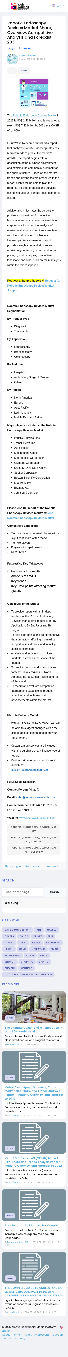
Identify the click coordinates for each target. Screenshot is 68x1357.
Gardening (53, 942)
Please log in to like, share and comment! (31, 866)
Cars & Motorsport (17, 930)
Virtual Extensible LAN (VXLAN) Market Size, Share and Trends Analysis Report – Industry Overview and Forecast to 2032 (33, 1162)
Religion (9, 961)
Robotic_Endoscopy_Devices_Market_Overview (34, 850)
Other (30, 955)
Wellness (26, 968)
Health (27, 48)
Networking (12, 955)
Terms (16, 1334)
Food (23, 942)
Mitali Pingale (27, 55)
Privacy (28, 1334)
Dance (24, 936)
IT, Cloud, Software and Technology (28, 974)
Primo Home (13, 1044)
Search (54, 892)
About (6, 1334)
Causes (51, 930)
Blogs (11, 48)
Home (22, 949)
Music (55, 949)
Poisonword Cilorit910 (17, 1242)
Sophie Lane (13, 1115)
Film (50, 936)
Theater (9, 968)
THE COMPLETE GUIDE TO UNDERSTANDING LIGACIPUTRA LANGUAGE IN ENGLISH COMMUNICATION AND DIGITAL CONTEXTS (34, 1291)
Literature (38, 949)
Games (36, 942)
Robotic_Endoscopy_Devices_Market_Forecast (34, 839)
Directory (19, 1338)
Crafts (9, 936)
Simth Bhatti (13, 1312)
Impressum (41, 1334)
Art (39, 930)
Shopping (27, 961)
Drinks (37, 936)
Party (43, 955)
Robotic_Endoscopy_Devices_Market (34, 829)
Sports (43, 961)
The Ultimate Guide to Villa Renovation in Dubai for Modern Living (33, 1029)
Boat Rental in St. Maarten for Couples (32, 1225)
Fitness (9, 942)
